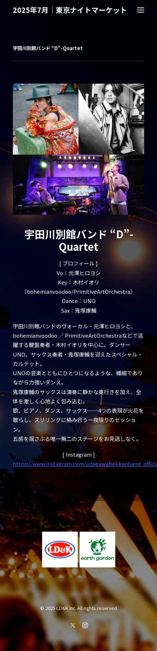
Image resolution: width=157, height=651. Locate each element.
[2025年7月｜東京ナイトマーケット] (70, 10)
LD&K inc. (66, 608)
